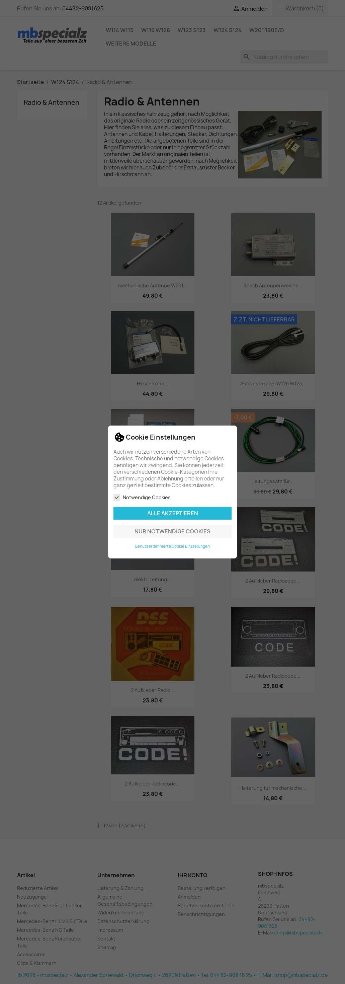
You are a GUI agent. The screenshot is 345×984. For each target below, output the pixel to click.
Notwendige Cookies (142, 497)
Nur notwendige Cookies (172, 531)
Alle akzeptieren (172, 513)
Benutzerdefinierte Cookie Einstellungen (172, 546)
